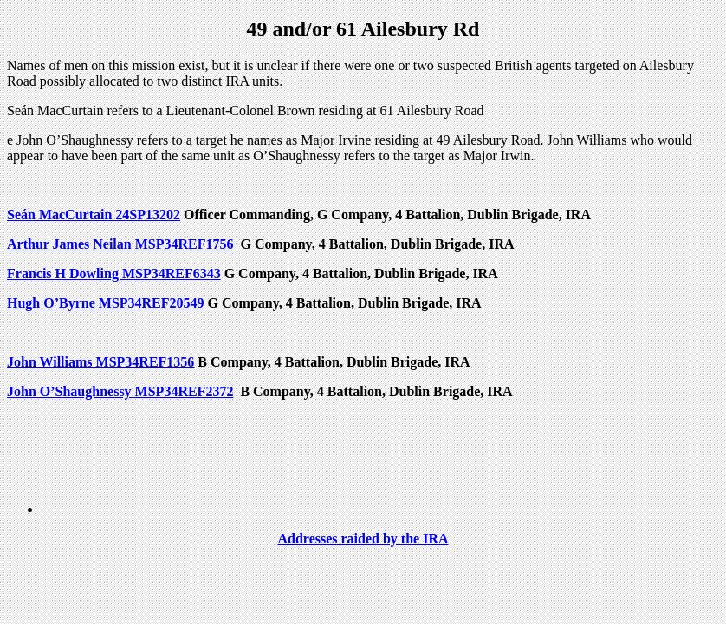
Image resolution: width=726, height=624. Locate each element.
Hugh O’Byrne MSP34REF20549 (105, 303)
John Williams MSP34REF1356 (100, 361)
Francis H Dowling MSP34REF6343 (114, 273)
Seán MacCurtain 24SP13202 (93, 214)
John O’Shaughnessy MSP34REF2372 (120, 391)
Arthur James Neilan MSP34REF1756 (120, 244)
